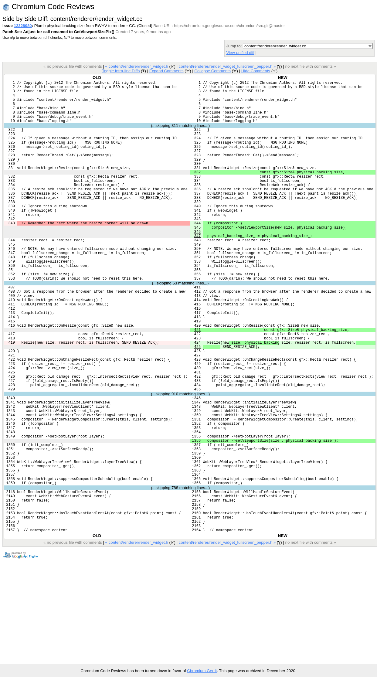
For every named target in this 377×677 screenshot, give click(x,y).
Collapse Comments (212, 71)
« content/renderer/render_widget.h (136, 66)
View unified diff (240, 52)
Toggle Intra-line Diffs (121, 71)
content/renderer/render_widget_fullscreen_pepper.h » (227, 66)
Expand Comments (166, 71)
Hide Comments (255, 71)
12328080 (23, 25)
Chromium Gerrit (202, 670)
